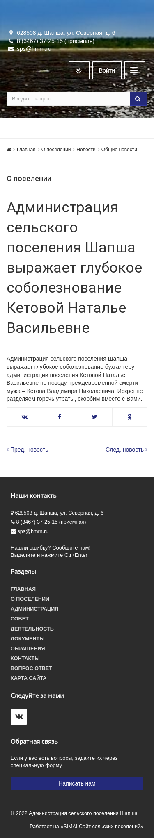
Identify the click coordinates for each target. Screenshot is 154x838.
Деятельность (32, 629)
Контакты (25, 658)
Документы (28, 639)
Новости (85, 149)
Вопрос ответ (31, 668)
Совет (20, 619)
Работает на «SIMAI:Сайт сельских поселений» (86, 826)
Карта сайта (28, 678)
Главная (26, 149)
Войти (107, 70)
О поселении (56, 149)
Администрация (34, 609)
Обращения (28, 649)
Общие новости (119, 149)
